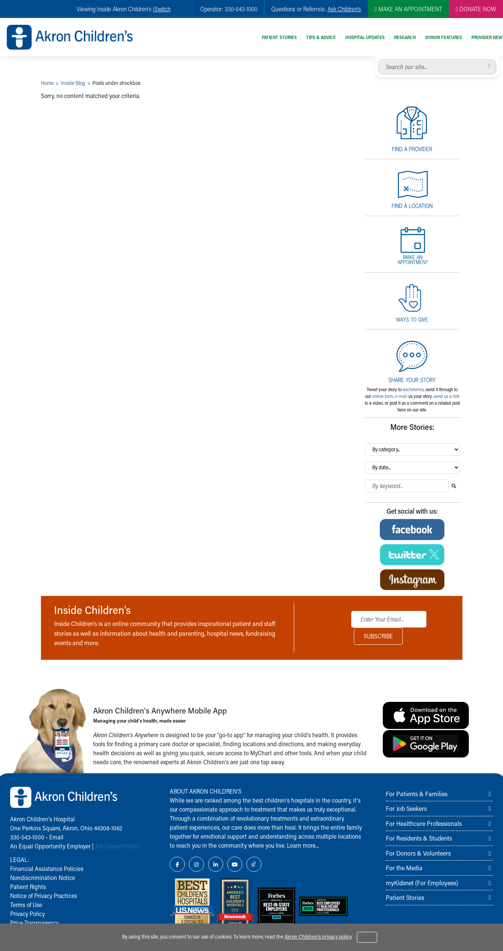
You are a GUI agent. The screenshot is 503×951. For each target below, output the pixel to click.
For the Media (404, 867)
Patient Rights (28, 887)
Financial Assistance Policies (46, 868)
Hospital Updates (365, 37)
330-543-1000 (27, 837)
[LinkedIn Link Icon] (215, 864)
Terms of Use (26, 905)
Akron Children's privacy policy (317, 936)
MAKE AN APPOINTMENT (408, 9)
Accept (367, 937)
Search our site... (378, 59)
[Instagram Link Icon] (196, 864)
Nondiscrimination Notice (42, 877)
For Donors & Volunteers (418, 853)
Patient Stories (279, 37)
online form (382, 396)
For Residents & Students (419, 838)
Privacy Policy (27, 914)
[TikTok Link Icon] (253, 864)
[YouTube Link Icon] (234, 864)
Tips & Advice (321, 37)
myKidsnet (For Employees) (422, 882)
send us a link (446, 396)
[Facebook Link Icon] (177, 864)
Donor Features (443, 37)
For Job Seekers (406, 808)
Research (405, 37)
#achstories (413, 389)
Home (47, 82)
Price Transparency (34, 923)
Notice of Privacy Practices (43, 896)
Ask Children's (344, 9)
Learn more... (303, 845)
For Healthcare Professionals (424, 823)
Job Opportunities (117, 846)
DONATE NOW (476, 9)
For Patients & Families (416, 793)
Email (56, 837)
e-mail (401, 396)
